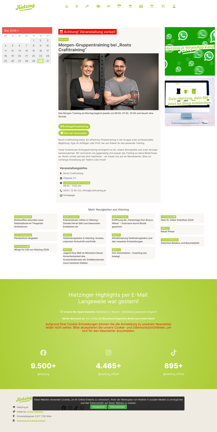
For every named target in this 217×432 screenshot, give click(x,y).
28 (26, 61)
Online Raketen (35, 411)
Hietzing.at (26, 7)
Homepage (69, 195)
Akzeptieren (98, 406)
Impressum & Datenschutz (31, 420)
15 (33, 50)
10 (47, 45)
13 (19, 50)
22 (33, 55)
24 (47, 55)
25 (5, 61)
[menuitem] (123, 7)
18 (5, 55)
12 (12, 50)
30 (40, 61)
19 (12, 55)
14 (26, 50)
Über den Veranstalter (73, 133)
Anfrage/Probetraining (74, 126)
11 (6, 50)
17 (47, 50)
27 (19, 61)
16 (40, 50)
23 (40, 55)
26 (12, 61)
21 (26, 55)
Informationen (117, 406)
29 (33, 61)
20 (19, 55)
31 (47, 61)
